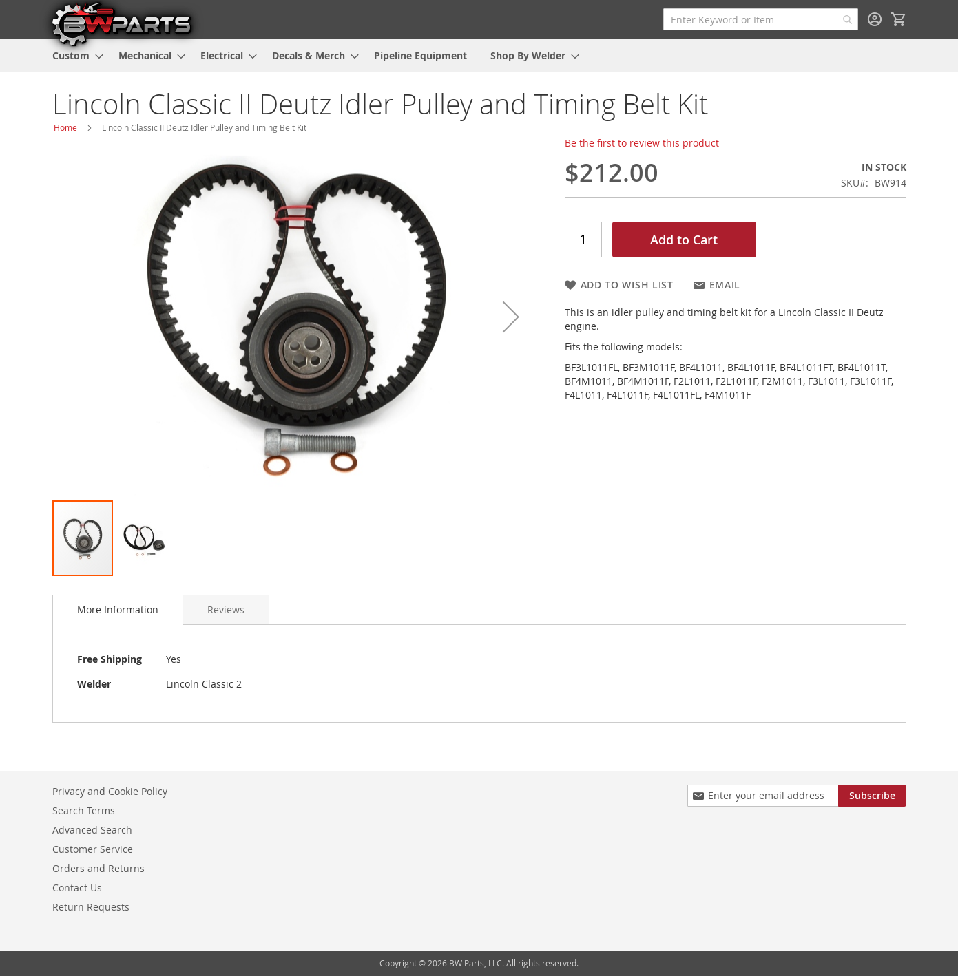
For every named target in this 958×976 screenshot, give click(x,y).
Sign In (874, 19)
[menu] (479, 55)
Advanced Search (92, 829)
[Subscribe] (872, 796)
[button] (511, 316)
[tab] (117, 610)
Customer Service (92, 849)
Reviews (225, 609)
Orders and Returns (98, 868)
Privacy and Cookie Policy (109, 791)
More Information (117, 609)
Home (65, 127)
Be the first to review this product (642, 142)
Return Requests (90, 906)
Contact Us (77, 887)
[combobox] (760, 19)
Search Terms (83, 810)
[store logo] (121, 23)
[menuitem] (73, 55)
